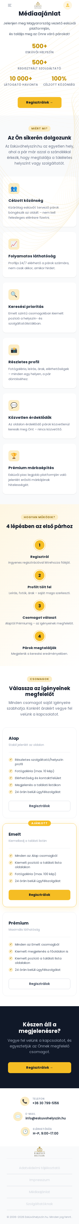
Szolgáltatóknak (39, 1203)
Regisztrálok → (39, 102)
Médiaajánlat (39, 1191)
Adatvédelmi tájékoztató (39, 1167)
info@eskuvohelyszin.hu (45, 1118)
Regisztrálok (39, 806)
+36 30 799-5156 (45, 1103)
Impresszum (39, 1179)
